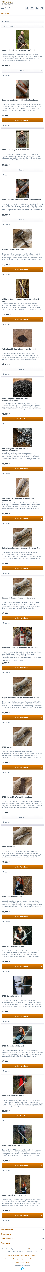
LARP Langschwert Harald (12, 1145)
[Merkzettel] (32, 8)
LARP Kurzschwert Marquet (13, 946)
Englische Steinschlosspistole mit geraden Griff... (22, 697)
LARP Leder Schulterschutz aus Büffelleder (19, 50)
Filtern (5, 21)
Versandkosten (33, 1249)
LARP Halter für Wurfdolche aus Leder (17, 797)
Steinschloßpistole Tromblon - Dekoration (19, 598)
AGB (27, 1262)
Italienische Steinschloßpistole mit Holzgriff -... (21, 548)
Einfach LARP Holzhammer (13, 249)
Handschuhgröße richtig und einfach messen (21, 1255)
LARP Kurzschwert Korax (12, 896)
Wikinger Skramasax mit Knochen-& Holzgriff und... (20, 300)
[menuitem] (5, 8)
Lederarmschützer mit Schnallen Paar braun (20, 100)
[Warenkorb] (42, 8)
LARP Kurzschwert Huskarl (13, 1046)
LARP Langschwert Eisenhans (14, 1195)
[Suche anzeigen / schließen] (27, 8)
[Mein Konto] (37, 8)
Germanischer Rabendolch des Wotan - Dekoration (18, 499)
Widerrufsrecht (33, 1259)
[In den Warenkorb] (22, 120)
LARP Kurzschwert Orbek (12, 996)
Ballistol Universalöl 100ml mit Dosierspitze (19, 648)
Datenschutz (20, 1262)
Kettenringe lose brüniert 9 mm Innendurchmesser (15, 400)
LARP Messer (7, 747)
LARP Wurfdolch (8, 847)
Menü (5, 7)
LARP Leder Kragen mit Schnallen (15, 150)
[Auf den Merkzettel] (6, 75)
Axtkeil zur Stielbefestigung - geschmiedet (19, 349)
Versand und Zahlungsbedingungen (16, 1259)
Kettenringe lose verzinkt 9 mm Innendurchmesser (15, 449)
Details (30, 70)
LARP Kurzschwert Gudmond (14, 1096)
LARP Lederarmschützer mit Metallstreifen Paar (21, 200)
